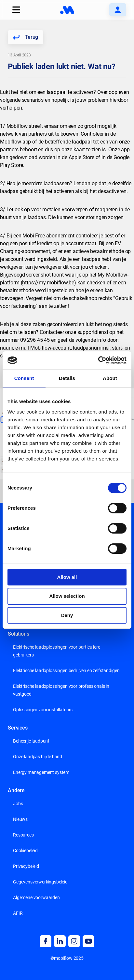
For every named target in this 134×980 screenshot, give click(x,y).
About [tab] (110, 378)
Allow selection (67, 596)
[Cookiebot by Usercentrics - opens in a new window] (98, 360)
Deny (67, 615)
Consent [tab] (24, 378)
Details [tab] (67, 378)
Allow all (67, 577)
